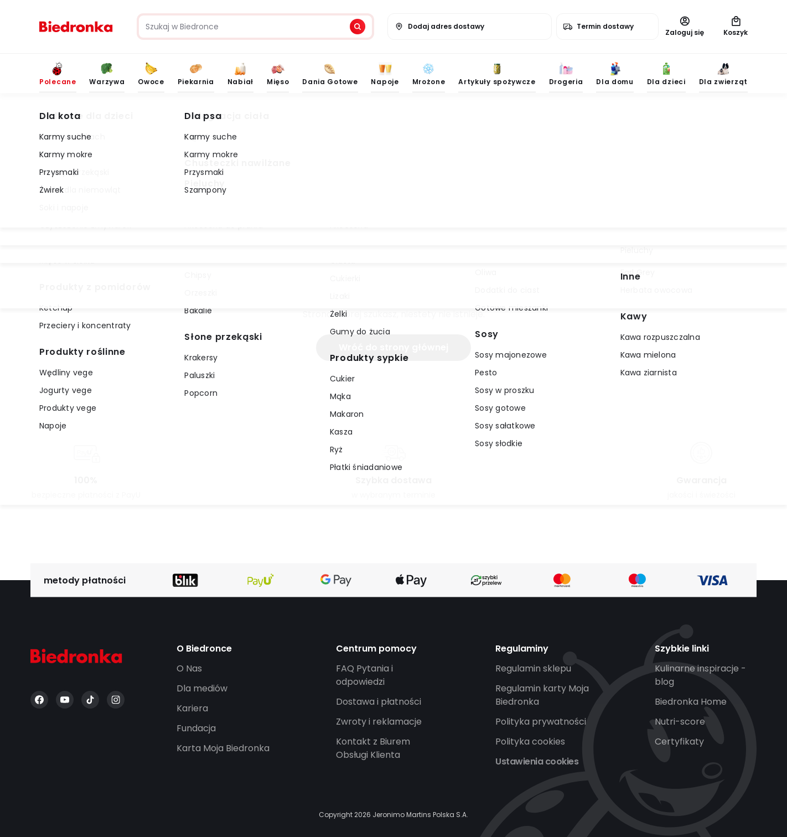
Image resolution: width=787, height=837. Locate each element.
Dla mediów (202, 688)
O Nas (189, 668)
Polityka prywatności (540, 721)
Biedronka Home (691, 701)
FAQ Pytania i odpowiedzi (364, 675)
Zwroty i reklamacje (379, 721)
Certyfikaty (679, 741)
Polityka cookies (530, 741)
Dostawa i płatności (378, 701)
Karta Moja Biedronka (223, 748)
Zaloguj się (684, 26)
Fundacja (196, 728)
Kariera (192, 708)
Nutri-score (680, 721)
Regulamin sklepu (533, 668)
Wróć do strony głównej (393, 347)
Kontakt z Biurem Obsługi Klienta (373, 748)
